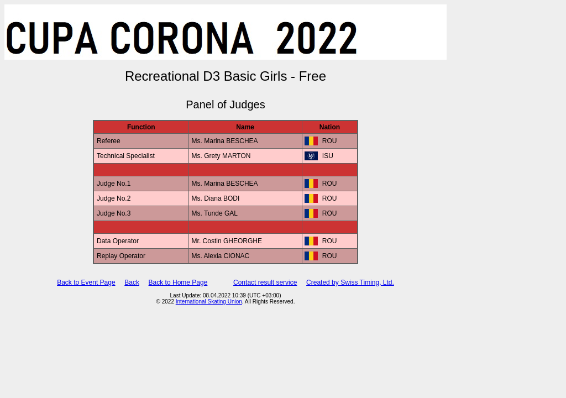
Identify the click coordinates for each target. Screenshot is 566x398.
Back (131, 282)
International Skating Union (209, 301)
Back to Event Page (86, 282)
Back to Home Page (178, 282)
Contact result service (265, 282)
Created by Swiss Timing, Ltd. (350, 282)
